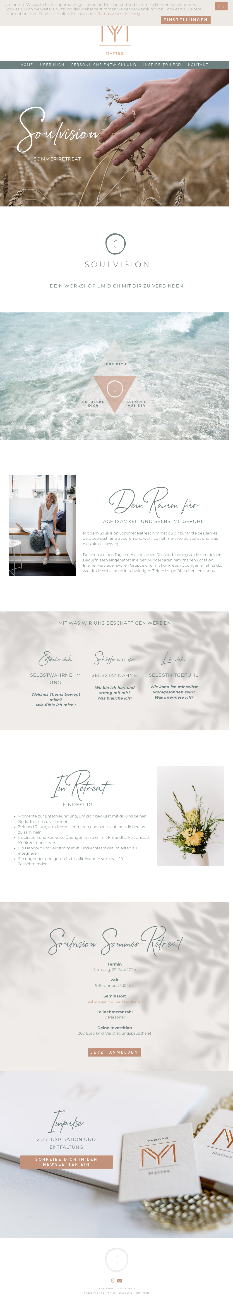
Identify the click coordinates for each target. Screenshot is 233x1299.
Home (27, 65)
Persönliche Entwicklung (104, 65)
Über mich (52, 65)
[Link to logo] (115, 30)
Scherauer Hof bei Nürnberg (115, 1001)
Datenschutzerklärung (118, 13)
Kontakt (198, 65)
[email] (119, 1281)
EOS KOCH (142, 1293)
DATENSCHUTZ (125, 1288)
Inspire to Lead (162, 65)
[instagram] (113, 1281)
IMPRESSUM (105, 1288)
